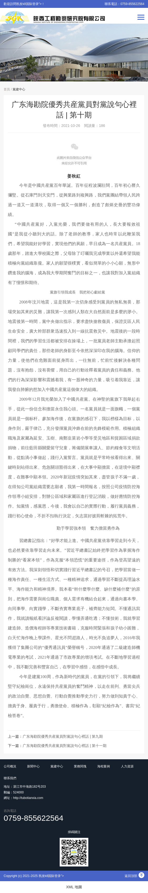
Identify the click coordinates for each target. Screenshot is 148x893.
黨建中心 (19, 89)
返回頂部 (134, 876)
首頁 (7, 89)
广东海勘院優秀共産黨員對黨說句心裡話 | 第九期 (63, 736)
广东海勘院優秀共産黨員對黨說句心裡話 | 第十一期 (64, 746)
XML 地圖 (74, 887)
